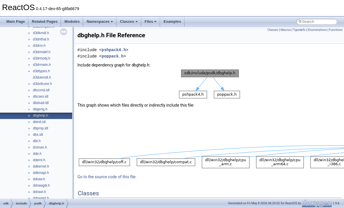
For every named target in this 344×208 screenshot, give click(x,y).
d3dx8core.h (42, 84)
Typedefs (299, 30)
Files (151, 21)
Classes (128, 21)
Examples (172, 21)
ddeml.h (39, 160)
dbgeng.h (40, 109)
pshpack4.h (114, 50)
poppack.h (113, 56)
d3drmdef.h (42, 52)
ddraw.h (39, 179)
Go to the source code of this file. (107, 176)
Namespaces (100, 21)
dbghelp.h (40, 116)
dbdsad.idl (41, 103)
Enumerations (317, 30)
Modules (72, 21)
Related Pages (44, 21)
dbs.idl (38, 135)
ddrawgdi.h (41, 185)
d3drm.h (39, 46)
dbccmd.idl (41, 90)
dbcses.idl (40, 96)
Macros (285, 30)
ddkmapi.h (41, 173)
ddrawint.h (41, 198)
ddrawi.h (39, 192)
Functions (336, 30)
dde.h (37, 154)
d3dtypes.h (41, 71)
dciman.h (40, 147)
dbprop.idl (40, 128)
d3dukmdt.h (42, 77)
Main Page (15, 21)
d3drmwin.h (42, 65)
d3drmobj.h (41, 58)
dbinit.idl (39, 122)
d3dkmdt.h (41, 33)
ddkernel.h (41, 166)
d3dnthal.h (41, 39)
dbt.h (37, 141)
